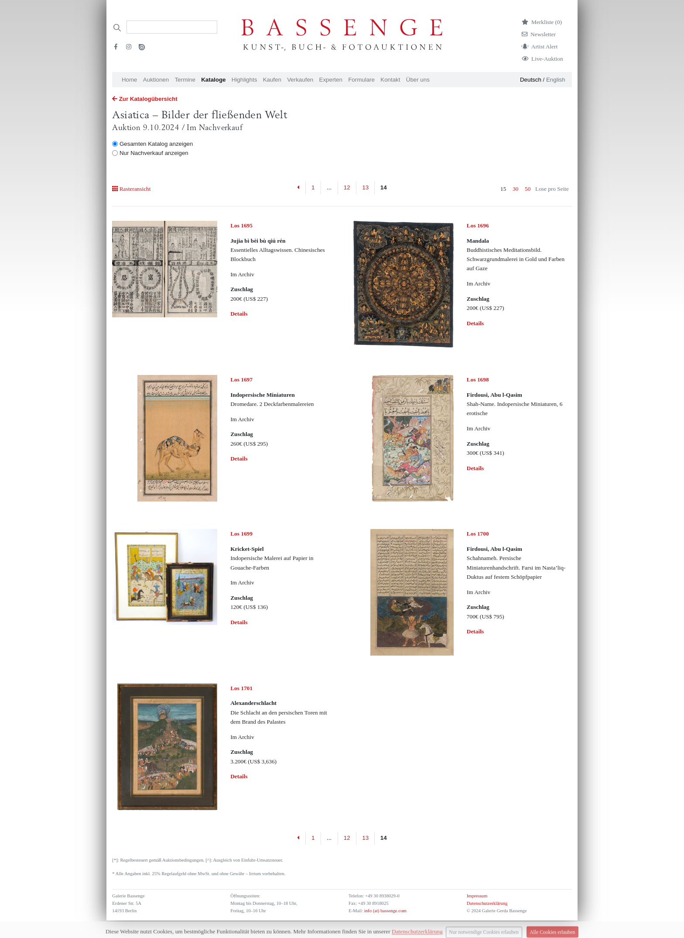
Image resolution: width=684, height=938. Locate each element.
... (329, 187)
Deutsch (530, 79)
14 (383, 187)
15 (503, 189)
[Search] (172, 27)
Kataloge (213, 79)
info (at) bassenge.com (384, 910)
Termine (184, 79)
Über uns (418, 79)
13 (365, 187)
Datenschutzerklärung (487, 903)
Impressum (477, 895)
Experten (330, 79)
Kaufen (272, 79)
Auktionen (156, 79)
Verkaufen (300, 79)
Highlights (244, 79)
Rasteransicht (131, 189)
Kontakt (390, 79)
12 (347, 187)
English (555, 79)
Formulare (361, 79)
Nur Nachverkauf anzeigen (154, 153)
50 (527, 189)
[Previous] (298, 187)
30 (515, 189)
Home (129, 79)
